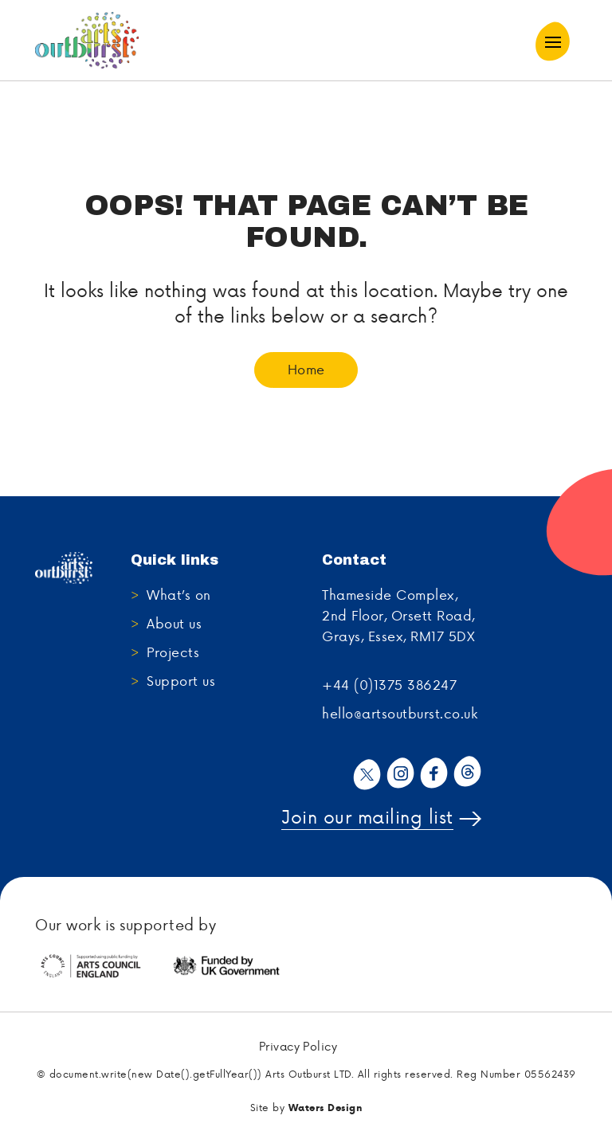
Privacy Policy (298, 1047)
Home (306, 368)
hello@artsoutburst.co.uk (399, 712)
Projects (173, 651)
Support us (181, 680)
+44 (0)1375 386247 (389, 684)
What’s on (179, 594)
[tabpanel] (103, 966)
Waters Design (325, 1107)
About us (174, 622)
